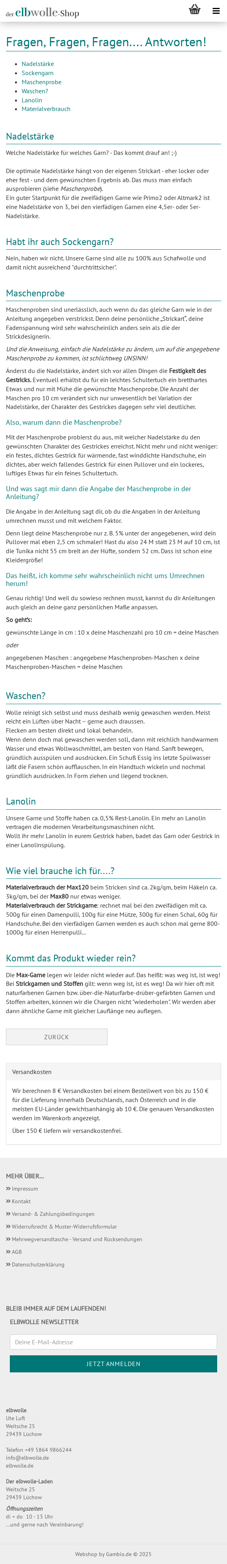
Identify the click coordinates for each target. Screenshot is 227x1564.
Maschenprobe (41, 82)
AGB (17, 1251)
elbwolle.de (19, 1465)
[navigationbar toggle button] (216, 11)
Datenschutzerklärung (38, 1264)
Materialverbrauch (46, 109)
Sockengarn (38, 73)
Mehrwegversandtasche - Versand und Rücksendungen (77, 1239)
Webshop (86, 1554)
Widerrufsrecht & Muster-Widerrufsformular (64, 1226)
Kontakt (21, 1201)
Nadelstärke (38, 64)
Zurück (56, 1037)
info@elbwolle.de (27, 1457)
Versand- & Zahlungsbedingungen (53, 1213)
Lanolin (32, 100)
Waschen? (35, 91)
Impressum (25, 1188)
